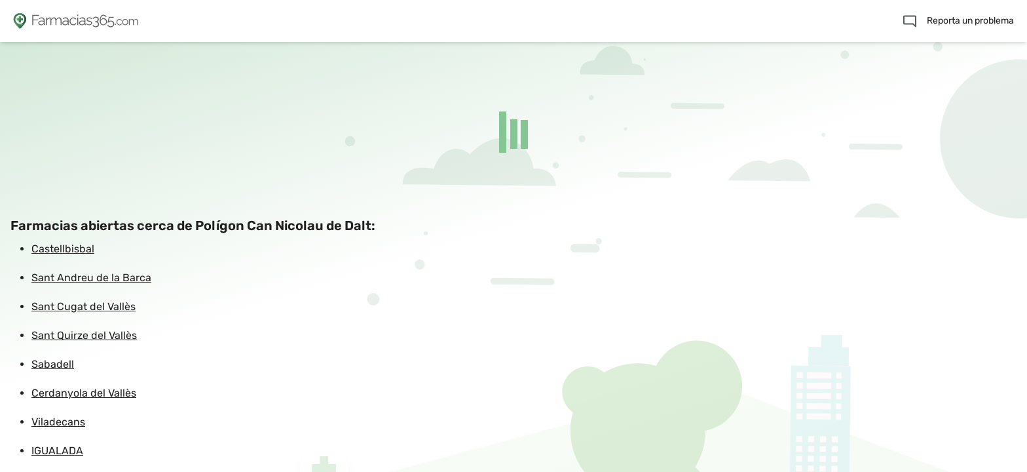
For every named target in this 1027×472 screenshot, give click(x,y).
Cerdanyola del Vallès (83, 393)
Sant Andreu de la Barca (91, 277)
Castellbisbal (62, 249)
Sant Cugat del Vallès (83, 306)
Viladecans (58, 422)
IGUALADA (57, 450)
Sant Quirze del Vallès (84, 335)
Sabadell (52, 364)
